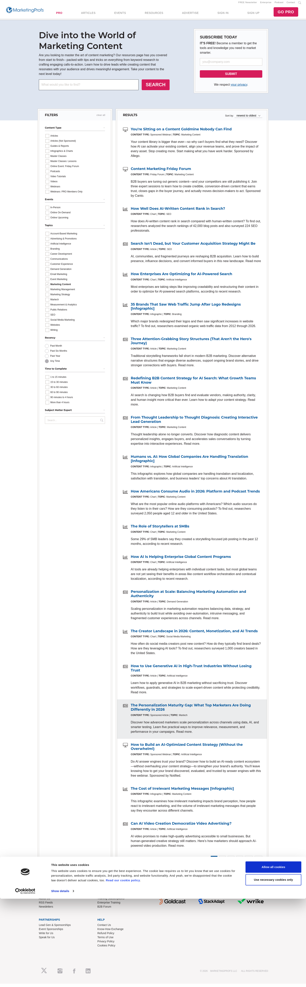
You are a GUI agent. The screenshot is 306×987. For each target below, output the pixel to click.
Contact (291, 4)
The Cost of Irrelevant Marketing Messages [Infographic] (182, 792)
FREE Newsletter (247, 4)
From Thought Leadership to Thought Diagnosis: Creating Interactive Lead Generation (194, 423)
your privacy (239, 88)
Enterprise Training (108, 905)
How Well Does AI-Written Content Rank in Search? (178, 212)
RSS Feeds (46, 905)
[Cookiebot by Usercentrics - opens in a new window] (25, 979)
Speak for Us (47, 940)
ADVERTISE (190, 14)
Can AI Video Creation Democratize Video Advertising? (181, 827)
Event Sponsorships (51, 932)
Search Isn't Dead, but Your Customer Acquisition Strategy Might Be (193, 247)
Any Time (55, 364)
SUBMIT (231, 77)
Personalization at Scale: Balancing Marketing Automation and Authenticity (188, 597)
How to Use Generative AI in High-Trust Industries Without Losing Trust (191, 671)
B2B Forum (104, 909)
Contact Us (104, 928)
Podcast (279, 4)
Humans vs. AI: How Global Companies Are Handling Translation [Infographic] (189, 462)
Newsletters (46, 909)
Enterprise (265, 4)
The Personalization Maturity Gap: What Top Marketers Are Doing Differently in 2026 (191, 711)
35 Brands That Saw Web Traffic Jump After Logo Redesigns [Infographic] (186, 310)
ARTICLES (88, 14)
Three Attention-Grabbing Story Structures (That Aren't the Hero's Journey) (191, 344)
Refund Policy (105, 936)
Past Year (55, 359)
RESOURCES (154, 14)
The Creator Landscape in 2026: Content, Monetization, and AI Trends (194, 634)
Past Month (56, 349)
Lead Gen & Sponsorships (55, 928)
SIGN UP (253, 14)
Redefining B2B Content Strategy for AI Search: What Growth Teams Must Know (193, 383)
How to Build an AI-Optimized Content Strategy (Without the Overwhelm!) (187, 750)
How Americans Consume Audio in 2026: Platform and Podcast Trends (195, 495)
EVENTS (120, 14)
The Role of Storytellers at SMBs (160, 530)
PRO (59, 14)
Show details (60, 979)
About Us (44, 901)
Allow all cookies (273, 955)
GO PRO (286, 14)
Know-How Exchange (110, 932)
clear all (100, 118)
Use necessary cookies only (273, 968)
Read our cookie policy (123, 968)
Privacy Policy (105, 944)
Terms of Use (105, 940)
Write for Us (46, 936)
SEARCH (155, 88)
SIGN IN (223, 14)
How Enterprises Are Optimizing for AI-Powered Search (181, 277)
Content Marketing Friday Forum (161, 172)
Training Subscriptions (110, 901)
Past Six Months (58, 354)
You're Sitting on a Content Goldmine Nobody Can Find (181, 132)
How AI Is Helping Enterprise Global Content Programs (181, 560)
